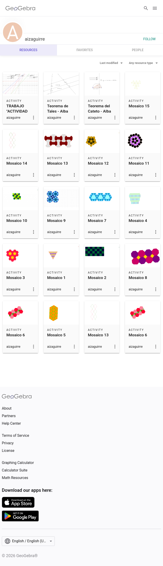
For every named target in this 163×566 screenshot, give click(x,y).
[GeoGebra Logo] (20, 8)
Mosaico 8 (138, 277)
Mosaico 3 (15, 277)
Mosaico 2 (97, 277)
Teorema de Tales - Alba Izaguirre (57, 111)
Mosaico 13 (57, 163)
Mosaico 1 (56, 277)
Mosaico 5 (56, 335)
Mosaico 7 (97, 220)
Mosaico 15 (139, 106)
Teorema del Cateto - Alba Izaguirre (99, 111)
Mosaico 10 (16, 220)
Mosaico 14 (16, 163)
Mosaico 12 (98, 163)
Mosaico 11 (139, 163)
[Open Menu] (155, 8)
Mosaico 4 (138, 220)
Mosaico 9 (56, 220)
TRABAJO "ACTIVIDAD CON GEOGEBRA (17, 114)
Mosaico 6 (15, 335)
